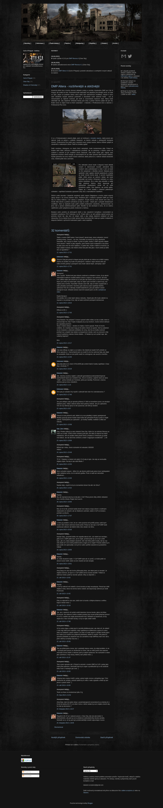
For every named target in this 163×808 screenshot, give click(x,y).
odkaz (133, 94)
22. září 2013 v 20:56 (64, 641)
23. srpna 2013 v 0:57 (64, 408)
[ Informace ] (40, 43)
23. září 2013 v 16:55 (64, 671)
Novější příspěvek (58, 737)
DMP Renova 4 (74, 58)
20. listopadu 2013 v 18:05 (65, 723)
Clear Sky (26, 81)
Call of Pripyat (27, 78)
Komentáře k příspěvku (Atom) (89, 745)
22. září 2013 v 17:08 (64, 621)
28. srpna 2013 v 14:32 (64, 488)
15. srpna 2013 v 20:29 (64, 369)
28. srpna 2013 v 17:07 (64, 516)
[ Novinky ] (27, 43)
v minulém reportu (95, 138)
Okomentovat (58, 727)
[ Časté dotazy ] (54, 43)
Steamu (85, 792)
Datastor (60, 271)
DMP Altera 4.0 (63, 71)
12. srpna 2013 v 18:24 (64, 303)
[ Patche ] (67, 43)
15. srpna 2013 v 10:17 (64, 343)
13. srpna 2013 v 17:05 (64, 313)
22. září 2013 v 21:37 (64, 657)
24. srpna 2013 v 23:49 (64, 452)
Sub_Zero (60, 429)
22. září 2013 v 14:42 (64, 593)
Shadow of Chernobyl (30, 85)
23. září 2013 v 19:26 (64, 685)
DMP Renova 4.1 (76, 65)
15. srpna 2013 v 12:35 (64, 357)
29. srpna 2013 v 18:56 (64, 550)
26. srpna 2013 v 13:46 (64, 478)
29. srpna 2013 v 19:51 (64, 564)
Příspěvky (26, 772)
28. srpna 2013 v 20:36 (64, 529)
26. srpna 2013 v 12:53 (64, 464)
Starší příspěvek (106, 737)
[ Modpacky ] (79, 43)
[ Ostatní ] (104, 43)
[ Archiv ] (115, 43)
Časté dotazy (133, 78)
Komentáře (26, 776)
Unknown (60, 257)
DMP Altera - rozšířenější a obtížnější (75, 86)
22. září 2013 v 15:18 (64, 605)
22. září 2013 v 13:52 (64, 577)
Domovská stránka (83, 737)
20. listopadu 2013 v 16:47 (65, 709)
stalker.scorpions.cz (127, 790)
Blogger (90, 803)
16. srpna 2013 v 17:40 (64, 394)
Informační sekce (126, 76)
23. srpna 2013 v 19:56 (64, 440)
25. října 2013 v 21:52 (64, 695)
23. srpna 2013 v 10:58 (64, 424)
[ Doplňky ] (92, 43)
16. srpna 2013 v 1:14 (64, 385)
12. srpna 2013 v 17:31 (64, 252)
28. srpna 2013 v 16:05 (64, 502)
